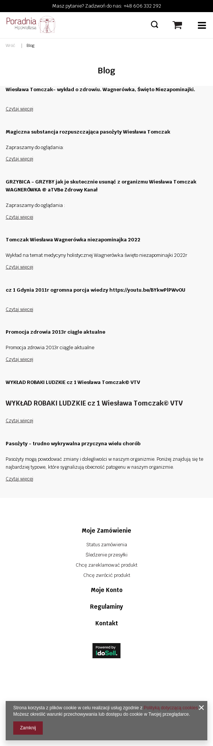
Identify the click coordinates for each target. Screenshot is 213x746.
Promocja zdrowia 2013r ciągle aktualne (55, 332)
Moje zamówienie (106, 530)
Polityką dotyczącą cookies (171, 707)
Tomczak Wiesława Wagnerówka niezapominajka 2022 (73, 239)
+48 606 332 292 (142, 6)
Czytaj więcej (19, 109)
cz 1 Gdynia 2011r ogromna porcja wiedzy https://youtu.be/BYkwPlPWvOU (95, 290)
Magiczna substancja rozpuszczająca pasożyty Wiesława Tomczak (88, 132)
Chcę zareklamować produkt (106, 565)
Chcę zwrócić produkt (106, 575)
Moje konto (107, 590)
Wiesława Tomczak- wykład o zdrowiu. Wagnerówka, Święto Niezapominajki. (100, 89)
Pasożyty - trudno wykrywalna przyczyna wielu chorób (73, 443)
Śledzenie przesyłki (106, 555)
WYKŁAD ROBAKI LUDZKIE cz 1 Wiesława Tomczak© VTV (73, 382)
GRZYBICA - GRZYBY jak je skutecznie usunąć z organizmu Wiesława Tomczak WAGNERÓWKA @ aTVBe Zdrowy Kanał (101, 186)
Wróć (10, 45)
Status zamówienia (106, 544)
